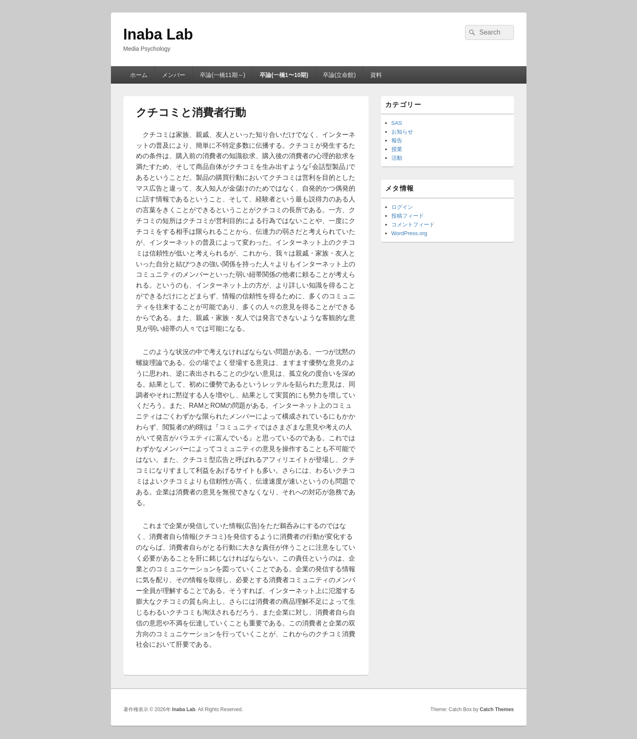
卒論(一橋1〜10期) (284, 75)
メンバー (173, 75)
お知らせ (402, 132)
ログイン (402, 207)
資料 (376, 75)
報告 (396, 140)
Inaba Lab (158, 34)
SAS (396, 123)
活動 (396, 158)
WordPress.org (409, 233)
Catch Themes (497, 709)
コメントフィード (413, 224)
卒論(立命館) (339, 75)
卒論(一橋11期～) (222, 75)
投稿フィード (407, 216)
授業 (396, 149)
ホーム (139, 75)
